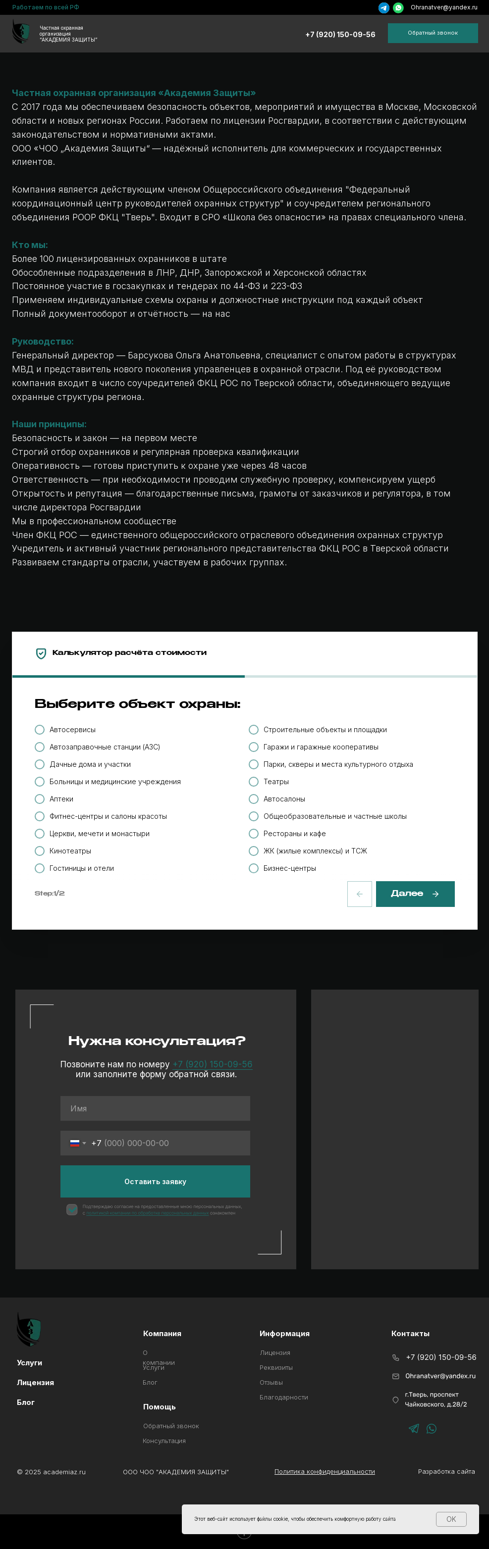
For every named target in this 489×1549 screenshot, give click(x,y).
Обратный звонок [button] (171, 1426)
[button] (433, 33)
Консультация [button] (164, 1441)
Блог (150, 1382)
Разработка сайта (446, 1471)
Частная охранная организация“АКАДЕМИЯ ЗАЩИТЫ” (68, 34)
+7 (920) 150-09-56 (340, 34)
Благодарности (284, 1397)
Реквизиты (276, 1367)
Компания (162, 1333)
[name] (155, 1108)
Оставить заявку (155, 1181)
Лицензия (275, 1352)
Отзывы (271, 1382)
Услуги (29, 1362)
